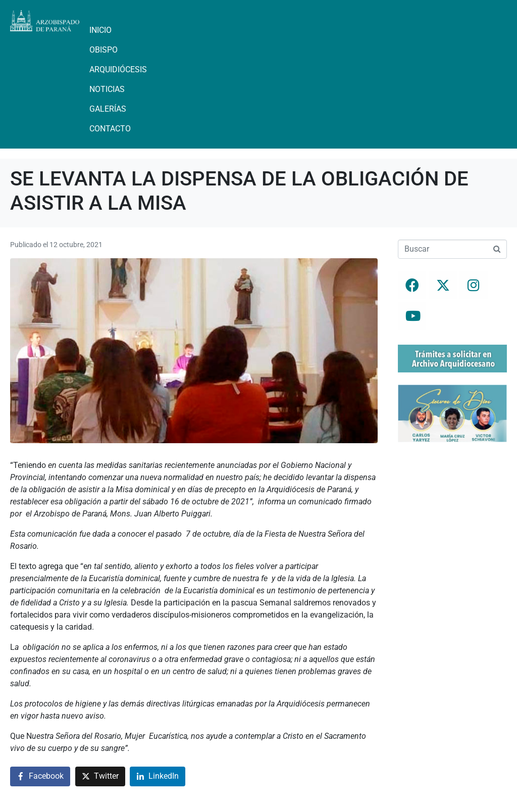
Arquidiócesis (118, 69)
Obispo (103, 50)
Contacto (110, 128)
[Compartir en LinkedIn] (157, 776)
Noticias (107, 89)
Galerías (107, 109)
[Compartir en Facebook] (40, 776)
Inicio (100, 30)
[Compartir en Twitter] (100, 776)
